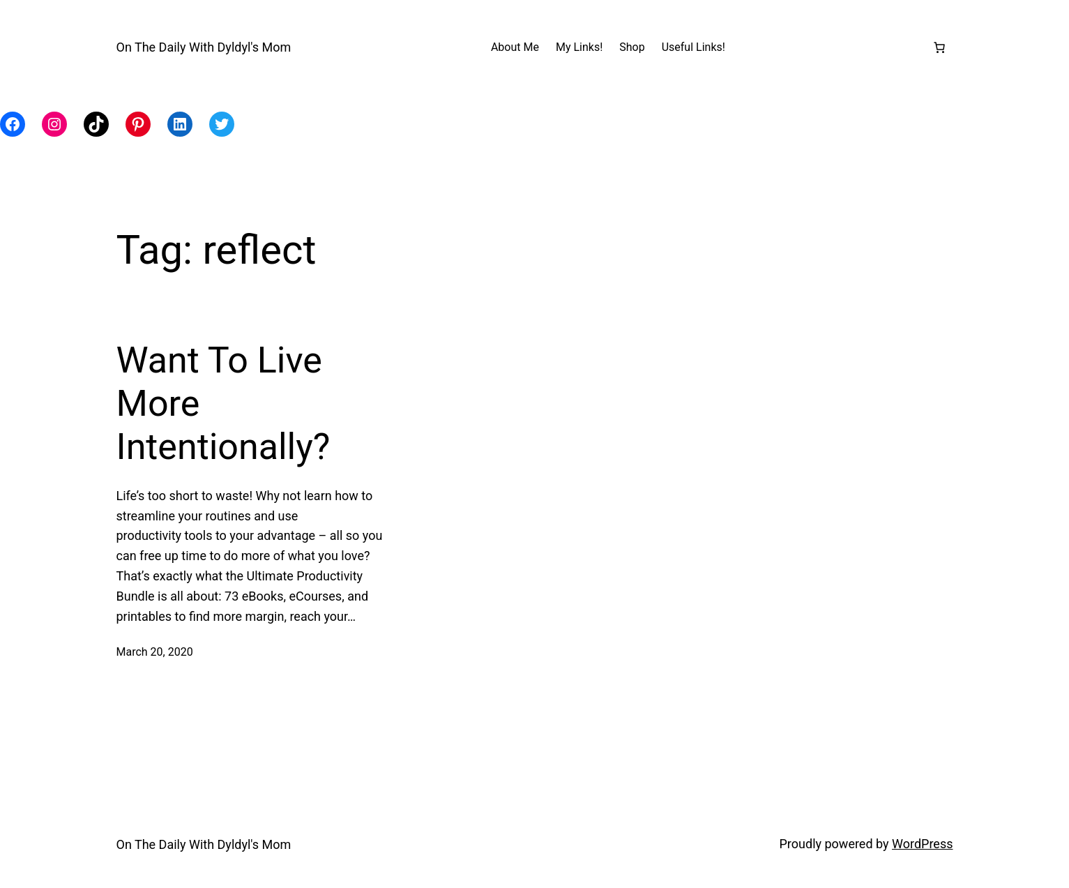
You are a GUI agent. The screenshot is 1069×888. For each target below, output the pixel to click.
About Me (515, 47)
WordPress (922, 843)
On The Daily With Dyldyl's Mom (203, 47)
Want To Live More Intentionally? (223, 404)
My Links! (579, 47)
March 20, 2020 (154, 652)
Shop (631, 47)
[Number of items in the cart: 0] (939, 47)
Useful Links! (693, 47)
